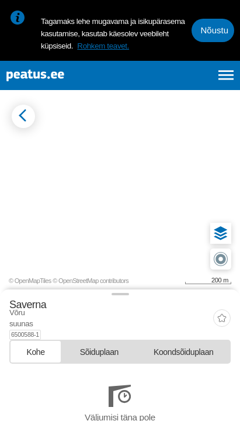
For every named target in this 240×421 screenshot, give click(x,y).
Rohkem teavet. (103, 46)
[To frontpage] (64, 75)
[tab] (36, 342)
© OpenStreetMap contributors (90, 280)
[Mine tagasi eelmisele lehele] (23, 116)
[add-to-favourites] (222, 313)
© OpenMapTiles (30, 280)
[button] (220, 233)
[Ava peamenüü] (226, 75)
